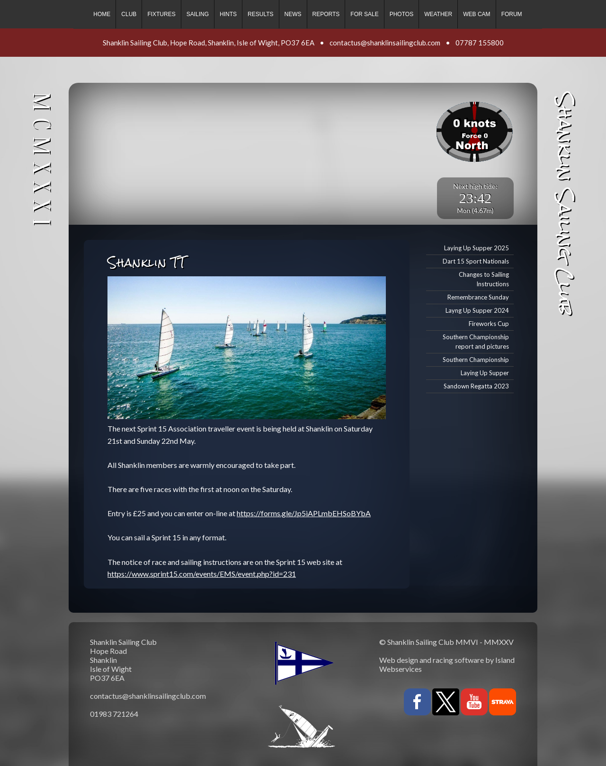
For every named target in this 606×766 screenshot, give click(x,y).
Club (128, 14)
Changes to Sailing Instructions (484, 279)
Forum (511, 14)
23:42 (475, 198)
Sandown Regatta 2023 (476, 386)
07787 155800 (479, 42)
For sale (364, 14)
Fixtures (161, 14)
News (293, 14)
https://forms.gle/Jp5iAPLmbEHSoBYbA (304, 513)
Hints (228, 14)
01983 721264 (114, 713)
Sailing (198, 14)
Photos (401, 14)
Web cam (476, 14)
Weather (438, 14)
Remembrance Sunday (478, 297)
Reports (326, 14)
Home (101, 14)
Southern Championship (476, 359)
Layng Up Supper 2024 (477, 310)
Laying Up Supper (485, 373)
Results (260, 14)
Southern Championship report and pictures (476, 342)
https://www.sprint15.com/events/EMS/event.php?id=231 (201, 573)
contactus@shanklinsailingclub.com (385, 42)
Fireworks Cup (489, 323)
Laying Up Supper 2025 (476, 248)
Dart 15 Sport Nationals (476, 261)
